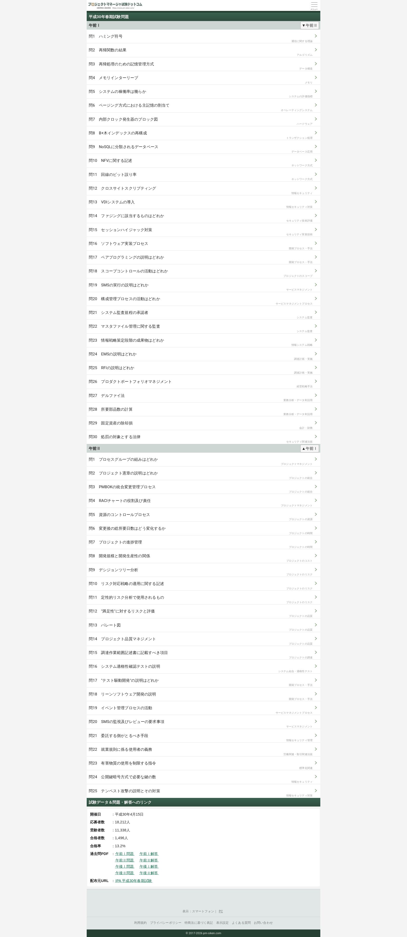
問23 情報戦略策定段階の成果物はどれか (201, 342)
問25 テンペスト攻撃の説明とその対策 (201, 793)
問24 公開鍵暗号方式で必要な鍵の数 (201, 779)
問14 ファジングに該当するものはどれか (201, 218)
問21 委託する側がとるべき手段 (201, 737)
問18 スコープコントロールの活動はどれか (201, 273)
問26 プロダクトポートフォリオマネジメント (201, 383)
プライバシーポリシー (166, 923)
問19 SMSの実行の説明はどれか (201, 287)
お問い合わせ (263, 923)
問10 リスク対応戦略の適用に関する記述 (201, 585)
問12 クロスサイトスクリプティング (201, 190)
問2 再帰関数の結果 (201, 52)
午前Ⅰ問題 (125, 854)
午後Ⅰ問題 (125, 866)
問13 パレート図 (201, 627)
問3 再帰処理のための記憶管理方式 (201, 66)
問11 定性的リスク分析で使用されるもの (201, 599)
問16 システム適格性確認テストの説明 (201, 668)
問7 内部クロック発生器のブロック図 (201, 121)
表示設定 (222, 923)
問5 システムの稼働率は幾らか (201, 93)
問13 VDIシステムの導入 (201, 204)
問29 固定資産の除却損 (201, 425)
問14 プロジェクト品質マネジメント (201, 641)
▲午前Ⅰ (309, 448)
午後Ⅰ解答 (149, 866)
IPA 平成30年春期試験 (134, 881)
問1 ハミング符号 (201, 38)
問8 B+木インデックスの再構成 (201, 135)
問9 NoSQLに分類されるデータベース (201, 149)
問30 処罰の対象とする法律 (201, 439)
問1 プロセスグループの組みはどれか (201, 461)
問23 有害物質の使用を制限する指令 (201, 765)
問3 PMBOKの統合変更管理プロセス (201, 489)
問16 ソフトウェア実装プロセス (201, 245)
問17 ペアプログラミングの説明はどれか (201, 259)
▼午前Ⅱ (309, 25)
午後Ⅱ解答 (149, 873)
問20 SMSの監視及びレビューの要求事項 (201, 723)
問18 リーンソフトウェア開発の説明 (201, 696)
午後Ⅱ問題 (125, 873)
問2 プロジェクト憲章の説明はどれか (201, 475)
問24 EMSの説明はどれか (201, 356)
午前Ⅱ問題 (125, 860)
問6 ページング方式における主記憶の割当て (201, 107)
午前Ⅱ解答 (149, 860)
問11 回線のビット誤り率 (201, 176)
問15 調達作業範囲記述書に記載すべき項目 (201, 654)
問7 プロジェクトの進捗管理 (201, 544)
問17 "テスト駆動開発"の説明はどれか (201, 682)
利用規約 (140, 923)
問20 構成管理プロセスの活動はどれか (201, 301)
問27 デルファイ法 (201, 397)
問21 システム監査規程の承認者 (201, 314)
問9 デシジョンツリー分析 (201, 572)
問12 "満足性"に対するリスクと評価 (201, 613)
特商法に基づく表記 (199, 923)
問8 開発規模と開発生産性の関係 (201, 558)
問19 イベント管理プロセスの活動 (201, 710)
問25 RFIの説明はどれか (201, 370)
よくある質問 (241, 923)
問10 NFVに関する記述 (201, 162)
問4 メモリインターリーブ (201, 80)
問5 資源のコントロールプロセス (201, 516)
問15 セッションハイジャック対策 (201, 232)
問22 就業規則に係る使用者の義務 (201, 751)
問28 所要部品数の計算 (201, 411)
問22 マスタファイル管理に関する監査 (201, 328)
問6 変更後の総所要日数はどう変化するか (201, 530)
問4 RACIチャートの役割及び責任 (201, 502)
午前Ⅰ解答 (149, 854)
